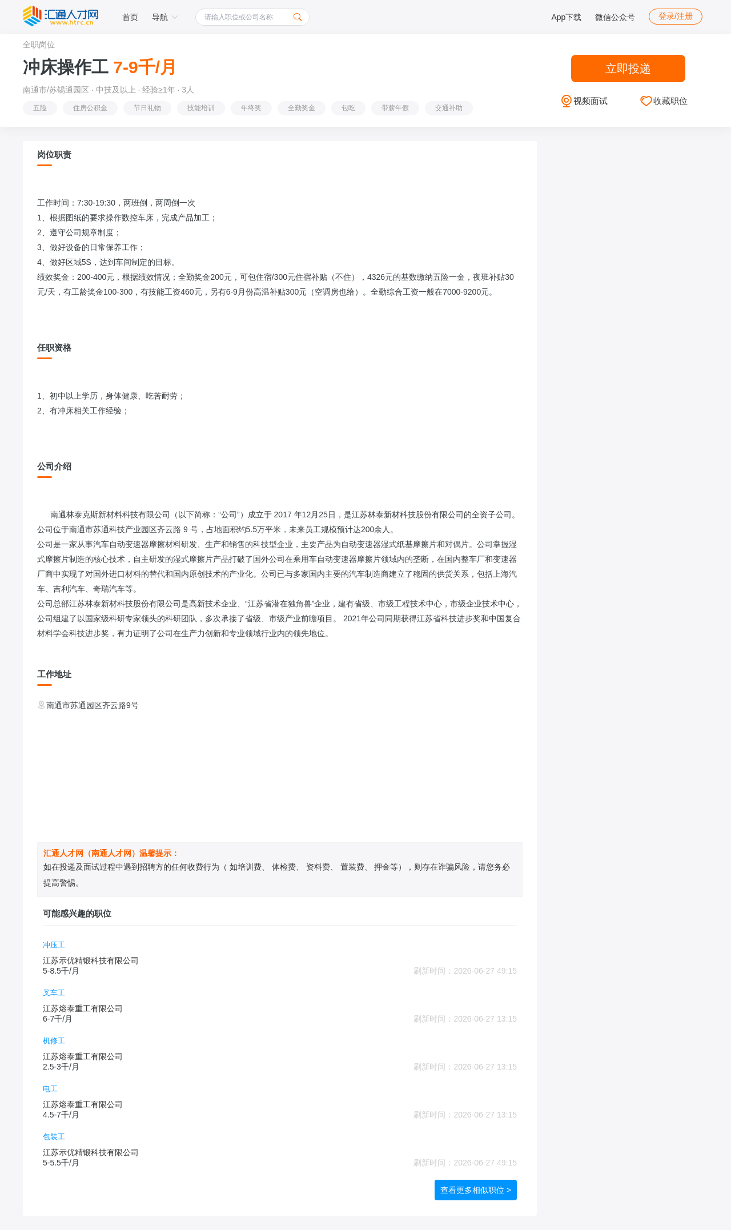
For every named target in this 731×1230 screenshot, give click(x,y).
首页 (130, 17)
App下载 (566, 17)
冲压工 (54, 944)
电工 (50, 1088)
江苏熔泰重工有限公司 (83, 1008)
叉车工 (54, 992)
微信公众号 (615, 17)
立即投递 (628, 68)
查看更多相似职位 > (475, 1190)
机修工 (54, 1040)
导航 (165, 17)
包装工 (54, 1136)
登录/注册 (675, 16)
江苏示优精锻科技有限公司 (91, 960)
